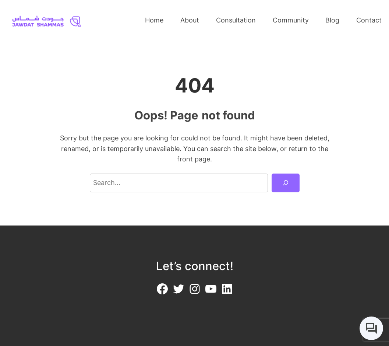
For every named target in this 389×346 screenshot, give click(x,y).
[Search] (285, 183)
